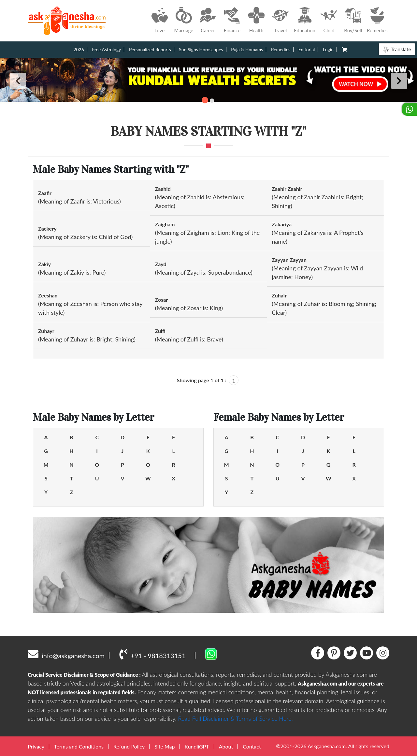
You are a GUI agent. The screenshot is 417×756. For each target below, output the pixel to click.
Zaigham (165, 224)
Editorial (306, 49)
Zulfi (160, 331)
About (226, 746)
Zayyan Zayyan (289, 260)
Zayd (160, 264)
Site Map (164, 746)
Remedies (280, 49)
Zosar (161, 299)
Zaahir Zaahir (287, 189)
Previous (18, 81)
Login (328, 49)
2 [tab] (212, 100)
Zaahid (163, 189)
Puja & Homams (247, 49)
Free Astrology (106, 49)
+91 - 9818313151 (152, 653)
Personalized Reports (150, 49)
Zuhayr (46, 331)
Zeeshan (48, 295)
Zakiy (44, 264)
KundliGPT (196, 746)
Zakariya (282, 224)
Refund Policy (129, 746)
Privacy (36, 746)
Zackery (47, 228)
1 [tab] (205, 100)
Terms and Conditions (79, 746)
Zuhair (279, 295)
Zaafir (44, 193)
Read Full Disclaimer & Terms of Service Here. (235, 718)
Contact (252, 746)
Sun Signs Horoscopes (201, 49)
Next (399, 81)
